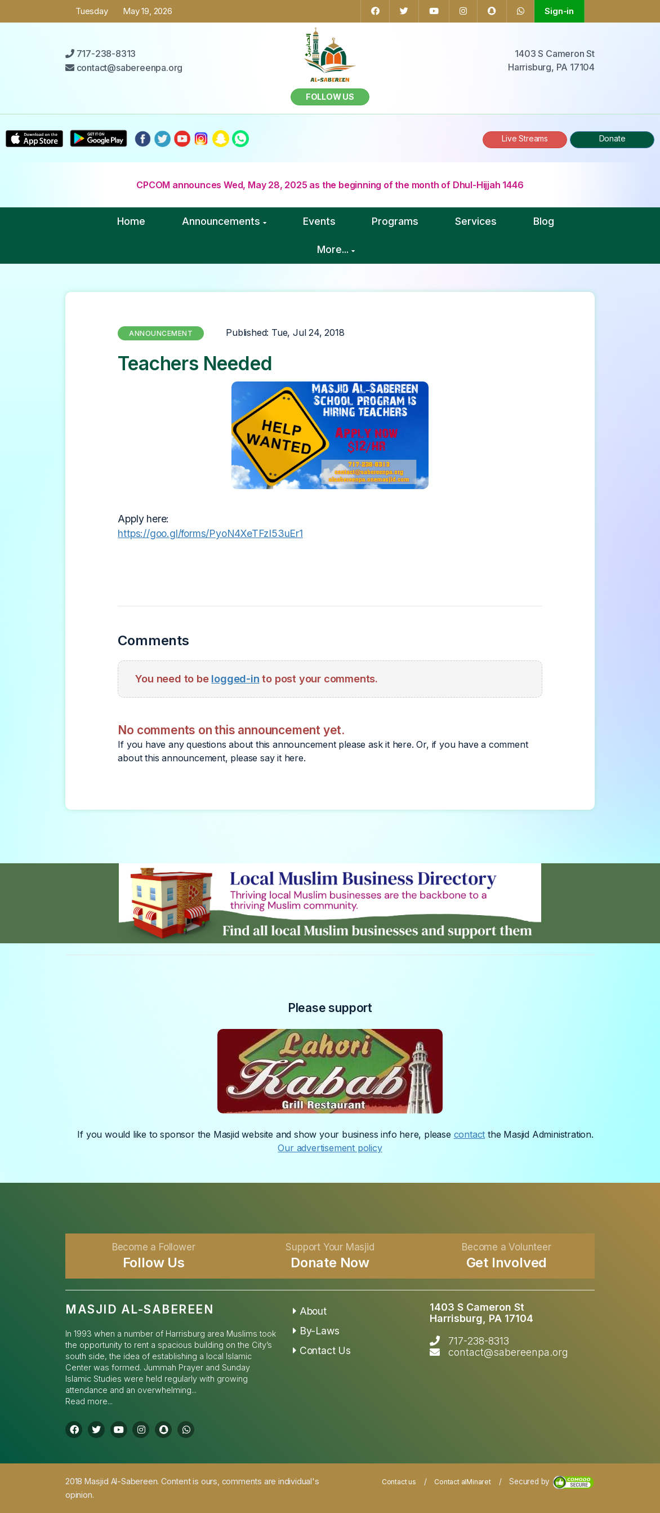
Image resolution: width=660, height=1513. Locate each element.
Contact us (399, 1481)
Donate (612, 138)
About (310, 1311)
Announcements (224, 221)
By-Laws (316, 1331)
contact (469, 1134)
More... (336, 249)
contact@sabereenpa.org (508, 1352)
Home (131, 221)
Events (319, 221)
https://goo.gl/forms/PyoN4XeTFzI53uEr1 (210, 533)
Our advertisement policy (330, 1147)
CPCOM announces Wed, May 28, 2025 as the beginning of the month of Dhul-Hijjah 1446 (329, 184)
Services (476, 221)
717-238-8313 (478, 1341)
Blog (543, 221)
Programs (395, 221)
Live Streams (525, 138)
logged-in (235, 678)
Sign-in (559, 11)
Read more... (89, 1401)
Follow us (330, 96)
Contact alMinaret (462, 1481)
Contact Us (322, 1350)
